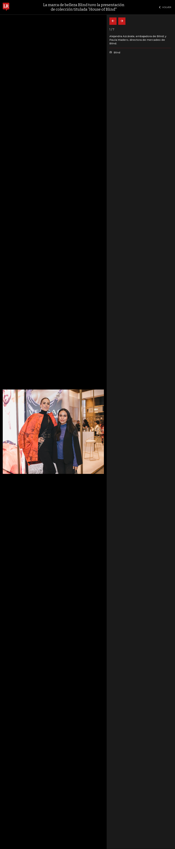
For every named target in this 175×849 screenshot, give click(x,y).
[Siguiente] (121, 21)
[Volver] (113, 21)
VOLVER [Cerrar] (165, 7)
